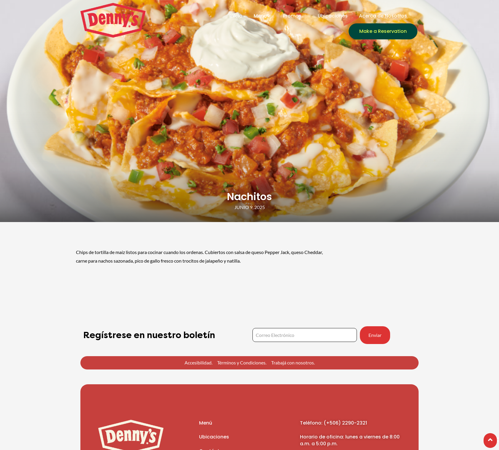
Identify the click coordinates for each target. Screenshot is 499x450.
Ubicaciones (333, 15)
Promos (292, 15)
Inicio (236, 15)
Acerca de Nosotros (383, 15)
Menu (260, 15)
